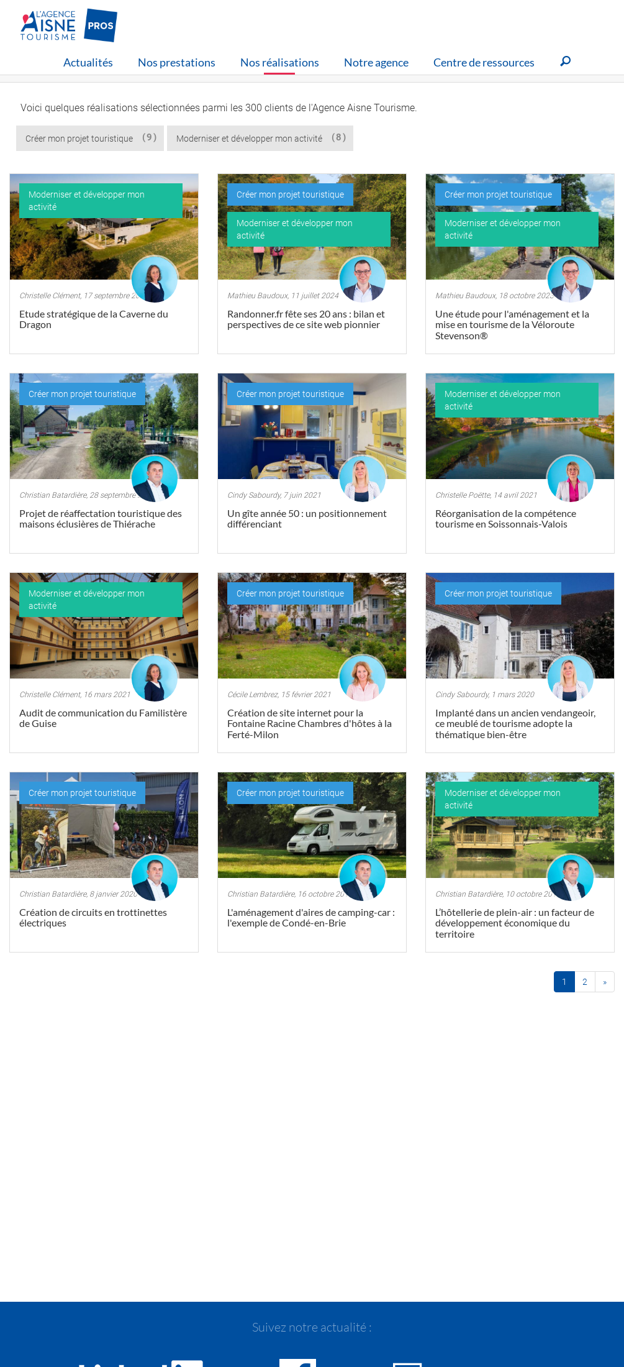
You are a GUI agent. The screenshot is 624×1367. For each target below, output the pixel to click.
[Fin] (605, 981)
